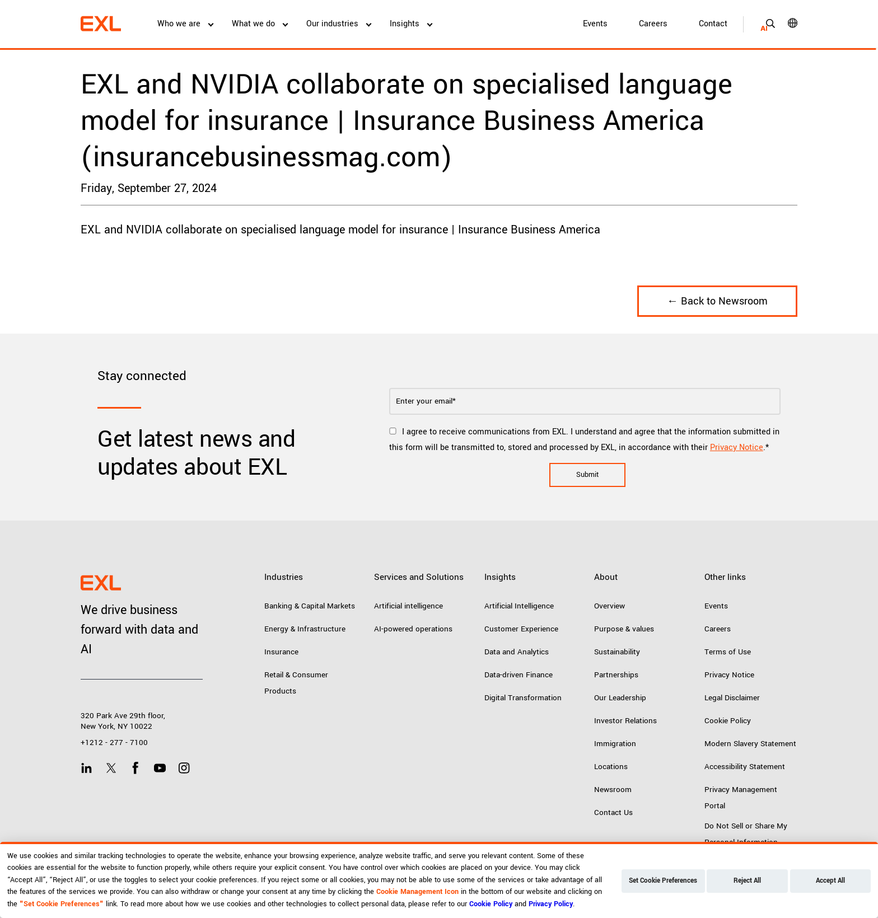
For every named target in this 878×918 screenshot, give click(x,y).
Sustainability (617, 652)
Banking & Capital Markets (309, 606)
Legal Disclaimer (732, 697)
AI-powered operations (413, 629)
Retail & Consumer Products (296, 682)
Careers (653, 24)
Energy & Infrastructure (304, 629)
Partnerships (616, 674)
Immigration (615, 743)
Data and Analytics (516, 652)
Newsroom (613, 789)
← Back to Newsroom (717, 301)
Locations (611, 766)
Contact (713, 24)
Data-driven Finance (518, 674)
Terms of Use (727, 652)
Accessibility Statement (744, 766)
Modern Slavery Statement (750, 743)
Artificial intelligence (408, 606)
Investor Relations (625, 720)
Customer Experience (521, 629)
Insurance (281, 652)
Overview (609, 606)
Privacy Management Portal (740, 797)
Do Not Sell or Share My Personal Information (745, 834)
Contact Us (613, 812)
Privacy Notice (736, 447)
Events (595, 24)
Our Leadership (620, 697)
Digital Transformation (523, 697)
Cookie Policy (727, 720)
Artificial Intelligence (519, 606)
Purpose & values (624, 629)
